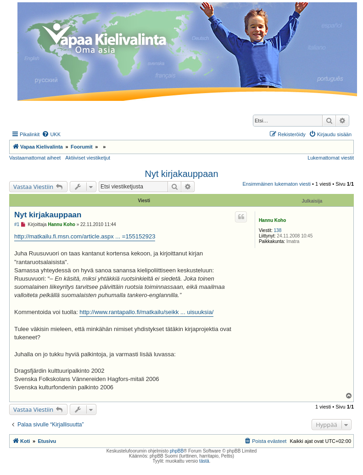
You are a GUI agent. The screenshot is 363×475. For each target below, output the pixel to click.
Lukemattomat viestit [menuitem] (330, 157)
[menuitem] (51, 134)
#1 (16, 224)
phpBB (177, 450)
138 (278, 230)
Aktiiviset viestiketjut (87, 157)
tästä (204, 461)
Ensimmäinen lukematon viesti (276, 184)
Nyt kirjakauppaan (181, 174)
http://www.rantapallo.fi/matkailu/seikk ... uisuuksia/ (146, 312)
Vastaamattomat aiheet (35, 157)
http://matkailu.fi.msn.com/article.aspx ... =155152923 (84, 236)
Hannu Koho (272, 220)
